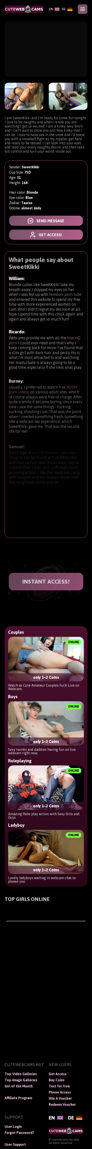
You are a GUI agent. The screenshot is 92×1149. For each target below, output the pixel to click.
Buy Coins (57, 1080)
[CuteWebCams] (24, 9)
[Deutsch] (67, 9)
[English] (54, 9)
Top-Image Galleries (21, 1080)
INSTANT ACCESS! (46, 581)
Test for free (59, 1086)
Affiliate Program (18, 1098)
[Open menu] (82, 9)
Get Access (58, 1074)
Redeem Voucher (62, 1104)
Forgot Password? (19, 1132)
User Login (13, 1126)
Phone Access (60, 1092)
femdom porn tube (65, 295)
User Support (15, 1144)
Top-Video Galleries (21, 1074)
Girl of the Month (19, 1086)
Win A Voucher (60, 1098)
